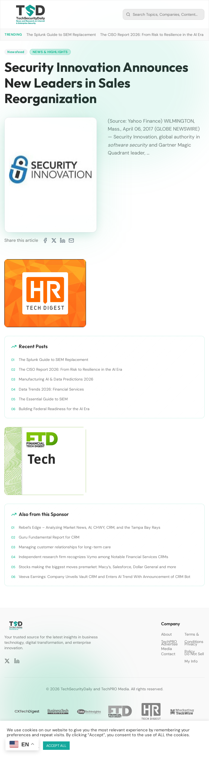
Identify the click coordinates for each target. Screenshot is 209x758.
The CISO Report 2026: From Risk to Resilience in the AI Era (152, 34)
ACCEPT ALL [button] (56, 745)
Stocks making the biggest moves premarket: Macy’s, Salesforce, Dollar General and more (97, 566)
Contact (168, 653)
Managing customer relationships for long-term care (65, 546)
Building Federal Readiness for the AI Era (54, 408)
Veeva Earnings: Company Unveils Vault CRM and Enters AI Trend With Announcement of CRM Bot (104, 576)
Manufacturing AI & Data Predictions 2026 (56, 379)
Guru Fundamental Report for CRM (49, 537)
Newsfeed (15, 52)
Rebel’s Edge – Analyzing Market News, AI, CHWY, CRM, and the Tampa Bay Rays (89, 527)
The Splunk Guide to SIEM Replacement (61, 34)
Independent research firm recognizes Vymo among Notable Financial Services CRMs (93, 556)
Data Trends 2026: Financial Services (51, 389)
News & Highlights (50, 52)
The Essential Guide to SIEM (43, 399)
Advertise (169, 644)
